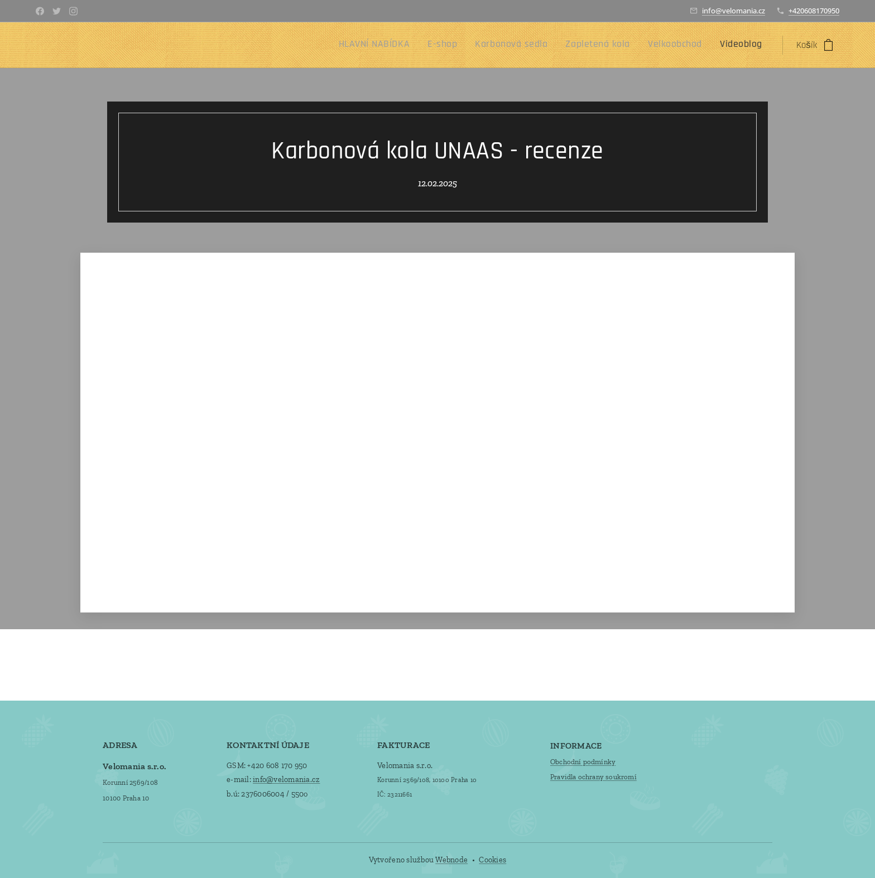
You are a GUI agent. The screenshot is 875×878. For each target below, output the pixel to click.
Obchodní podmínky (583, 761)
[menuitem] (667, 45)
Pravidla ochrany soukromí (593, 777)
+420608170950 (814, 11)
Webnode (451, 860)
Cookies (492, 860)
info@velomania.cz (733, 11)
